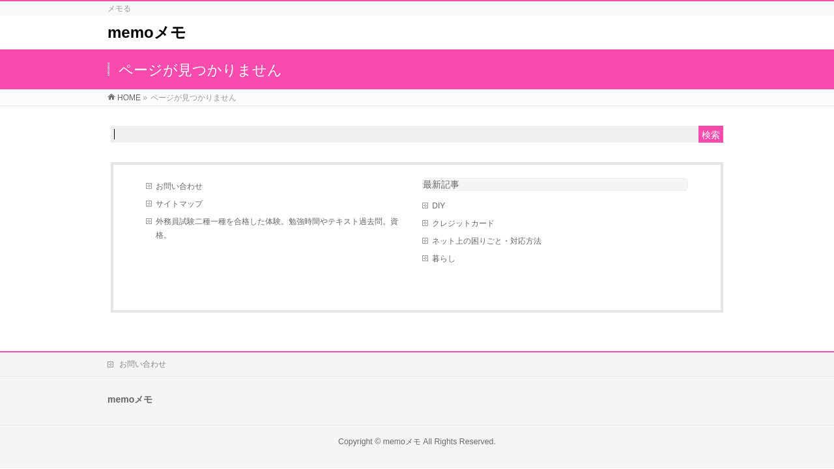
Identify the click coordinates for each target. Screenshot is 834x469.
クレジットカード (463, 223)
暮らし (443, 258)
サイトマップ (179, 203)
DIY (438, 205)
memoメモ (147, 32)
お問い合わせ (179, 186)
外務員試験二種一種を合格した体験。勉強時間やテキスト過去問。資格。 (277, 228)
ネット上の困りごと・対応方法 (486, 241)
